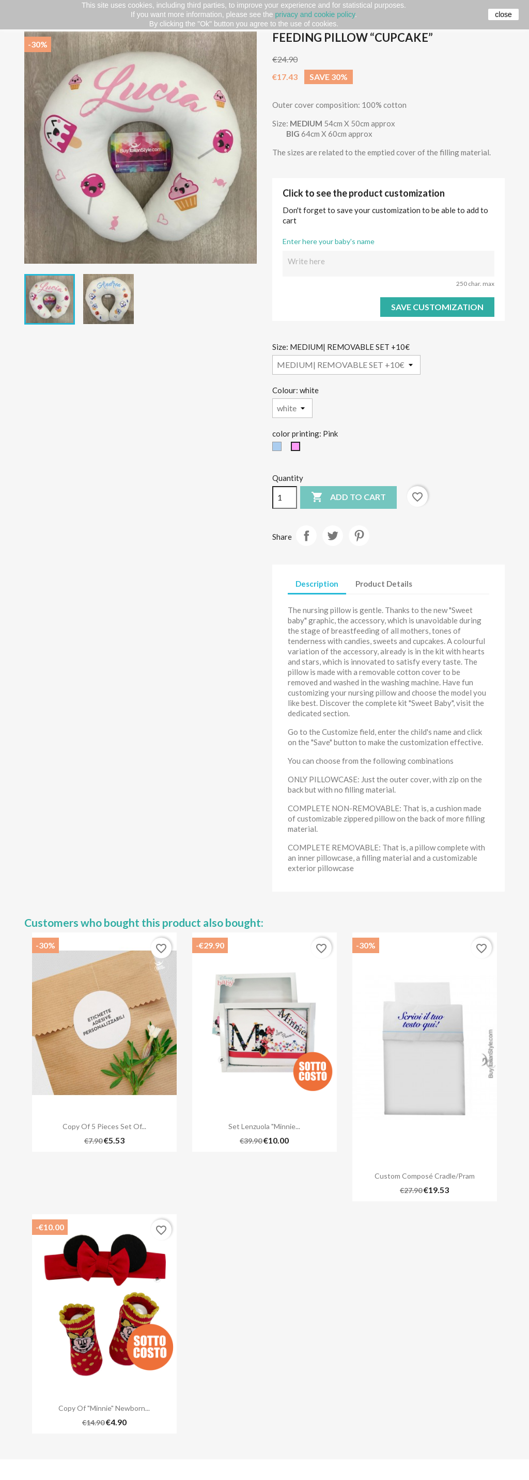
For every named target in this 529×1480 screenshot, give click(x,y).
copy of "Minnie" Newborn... (104, 1408)
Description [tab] (316, 583)
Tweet (332, 535)
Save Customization (437, 307)
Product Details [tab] (383, 583)
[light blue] (279, 449)
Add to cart (348, 497)
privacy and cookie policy (315, 14)
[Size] (346, 365)
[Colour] (292, 408)
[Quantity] (284, 497)
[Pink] (297, 449)
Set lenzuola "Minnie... (264, 1126)
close (503, 14)
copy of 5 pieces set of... (104, 1126)
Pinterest (359, 535)
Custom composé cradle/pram (425, 1175)
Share (306, 535)
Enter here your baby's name (329, 241)
